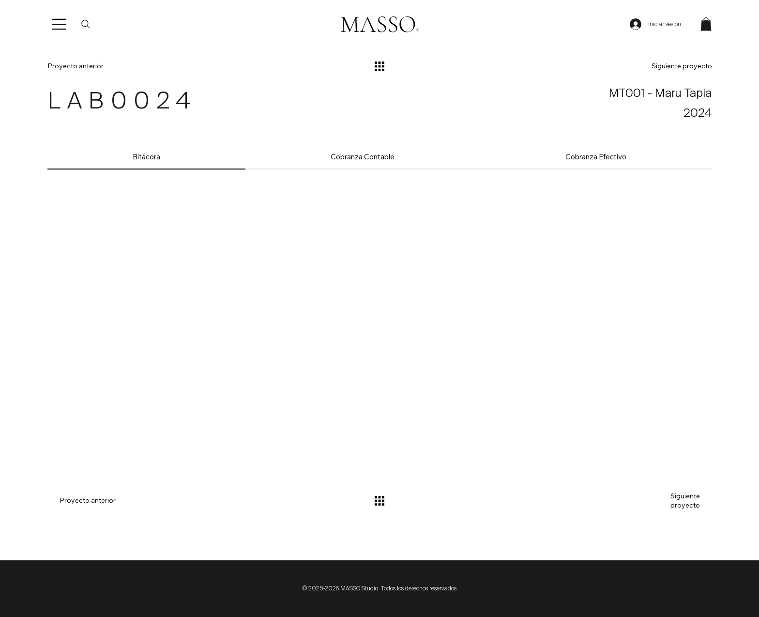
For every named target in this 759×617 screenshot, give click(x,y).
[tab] (146, 157)
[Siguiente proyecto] (665, 66)
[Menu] (60, 24)
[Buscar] (86, 24)
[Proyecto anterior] (93, 66)
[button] (706, 24)
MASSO (379, 25)
